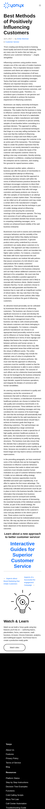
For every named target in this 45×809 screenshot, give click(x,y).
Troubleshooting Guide (16, 808)
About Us (10, 750)
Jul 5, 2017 (8, 39)
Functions (10, 791)
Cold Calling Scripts (14, 795)
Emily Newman (23, 39)
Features (10, 754)
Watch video (14, 647)
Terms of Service (13, 763)
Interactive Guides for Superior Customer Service (22, 555)
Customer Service (12, 42)
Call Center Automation (16, 803)
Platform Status (13, 778)
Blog (8, 767)
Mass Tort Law (12, 799)
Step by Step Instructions (17, 782)
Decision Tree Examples (17, 786)
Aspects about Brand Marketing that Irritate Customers (12, 581)
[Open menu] (40, 5)
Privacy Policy (12, 758)
